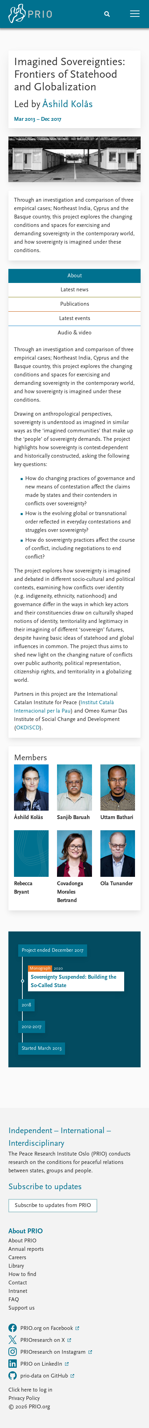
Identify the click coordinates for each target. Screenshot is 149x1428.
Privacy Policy (24, 1398)
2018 (26, 1005)
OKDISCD (28, 728)
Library (16, 1266)
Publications (74, 304)
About (75, 276)
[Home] (30, 14)
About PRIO (22, 1241)
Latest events (74, 318)
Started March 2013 (42, 1048)
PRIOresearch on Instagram (47, 1351)
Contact (17, 1283)
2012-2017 (32, 1027)
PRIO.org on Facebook (41, 1328)
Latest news (74, 290)
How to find (22, 1274)
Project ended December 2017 (53, 950)
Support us (21, 1308)
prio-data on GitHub (38, 1375)
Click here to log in (30, 1390)
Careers (17, 1258)
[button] (135, 14)
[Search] (107, 14)
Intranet (17, 1291)
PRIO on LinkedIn (36, 1363)
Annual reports (26, 1249)
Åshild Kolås (67, 105)
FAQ (13, 1300)
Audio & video (75, 333)
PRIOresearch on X (37, 1340)
